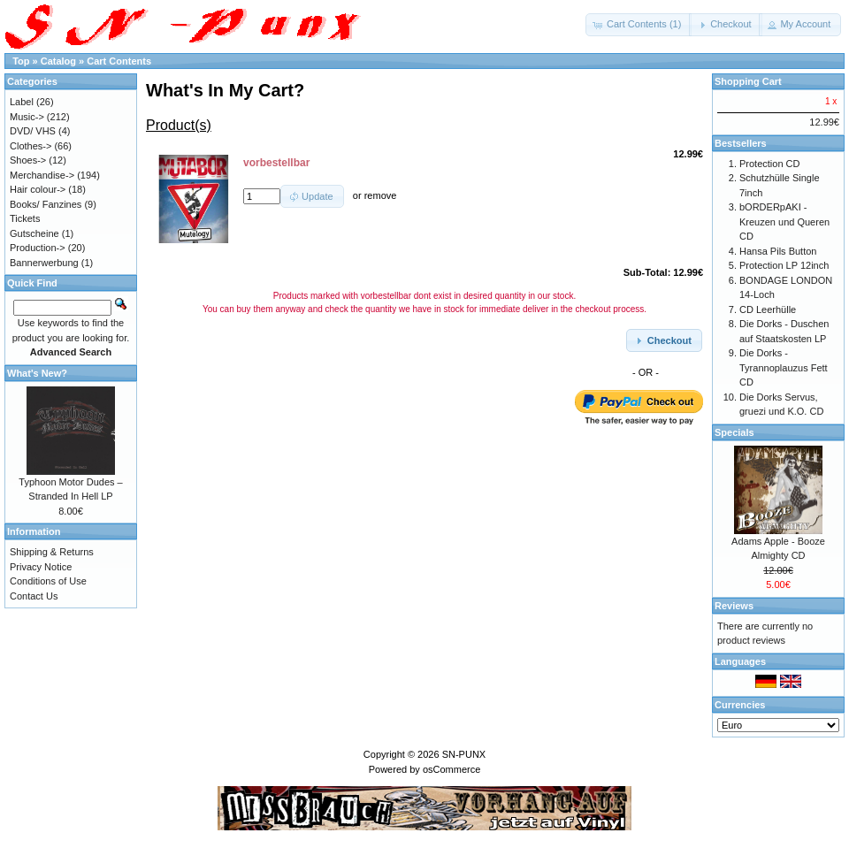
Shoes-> (28, 160)
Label (22, 101)
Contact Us (33, 596)
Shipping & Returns (52, 551)
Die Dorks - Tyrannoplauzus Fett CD (783, 367)
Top (20, 61)
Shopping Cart (748, 81)
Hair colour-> (37, 189)
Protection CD (769, 163)
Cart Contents (119, 61)
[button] (638, 24)
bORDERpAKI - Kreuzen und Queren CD (784, 221)
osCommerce (451, 769)
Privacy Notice (41, 567)
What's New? (37, 373)
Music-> (27, 116)
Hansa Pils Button (777, 251)
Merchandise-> (42, 175)
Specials (734, 432)
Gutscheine (34, 233)
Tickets (25, 218)
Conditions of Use (48, 581)
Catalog (58, 61)
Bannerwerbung (44, 262)
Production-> (37, 247)
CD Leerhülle (767, 309)
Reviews (734, 605)
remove (380, 196)
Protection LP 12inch (784, 265)
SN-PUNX (464, 754)
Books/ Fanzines (45, 204)
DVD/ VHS (33, 131)
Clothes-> (30, 146)
